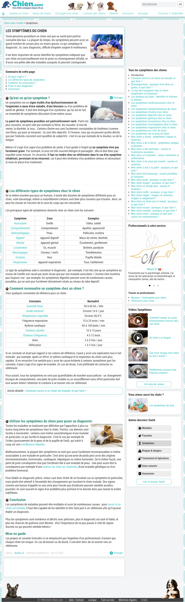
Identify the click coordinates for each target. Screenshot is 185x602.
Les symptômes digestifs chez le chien (151, 115)
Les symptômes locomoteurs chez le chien (153, 121)
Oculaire (20, 257)
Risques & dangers (150, 451)
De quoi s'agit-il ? (17, 76)
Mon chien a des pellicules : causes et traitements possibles (151, 151)
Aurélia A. (19, 553)
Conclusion (14, 89)
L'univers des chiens (94, 13)
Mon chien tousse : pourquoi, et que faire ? (153, 207)
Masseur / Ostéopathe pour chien (148, 297)
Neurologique (20, 252)
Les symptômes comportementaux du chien (154, 109)
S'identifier (177, 13)
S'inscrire (163, 13)
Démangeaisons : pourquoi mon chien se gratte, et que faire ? (152, 86)
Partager (116, 97)
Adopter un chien (18, 13)
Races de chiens (42, 13)
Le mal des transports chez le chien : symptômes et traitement (150, 92)
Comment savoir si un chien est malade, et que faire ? (55, 390)
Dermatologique (20, 233)
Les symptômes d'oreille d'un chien (149, 112)
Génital (20, 242)
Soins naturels (147, 466)
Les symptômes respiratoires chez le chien (153, 127)
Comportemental (20, 228)
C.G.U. (144, 600)
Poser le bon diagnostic (20, 86)
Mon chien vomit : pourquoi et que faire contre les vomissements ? (151, 215)
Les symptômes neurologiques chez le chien (154, 124)
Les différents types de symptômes (26, 79)
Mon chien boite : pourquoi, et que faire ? (152, 179)
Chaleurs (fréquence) (35, 335)
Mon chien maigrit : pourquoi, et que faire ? (153, 182)
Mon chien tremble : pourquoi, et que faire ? (154, 210)
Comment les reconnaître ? (22, 82)
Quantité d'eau (35, 306)
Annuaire (143, 13)
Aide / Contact (76, 600)
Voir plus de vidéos (154, 384)
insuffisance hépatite (33, 444)
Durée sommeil (34, 311)
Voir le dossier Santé (154, 481)
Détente (114, 13)
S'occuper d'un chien (66, 13)
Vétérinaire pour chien (142, 300)
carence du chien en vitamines (60, 466)
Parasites (145, 435)
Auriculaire (20, 223)
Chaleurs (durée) (34, 330)
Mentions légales (128, 600)
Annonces (128, 13)
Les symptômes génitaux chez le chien (151, 118)
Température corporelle (35, 316)
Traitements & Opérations (153, 458)
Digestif (20, 238)
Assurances (146, 473)
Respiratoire (20, 262)
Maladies (145, 428)
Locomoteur (20, 247)
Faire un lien (107, 600)
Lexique (92, 600)
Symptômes (146, 443)
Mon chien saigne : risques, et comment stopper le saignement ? (152, 197)
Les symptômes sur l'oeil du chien (149, 130)
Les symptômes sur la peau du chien (150, 133)
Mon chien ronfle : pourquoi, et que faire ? (153, 192)
